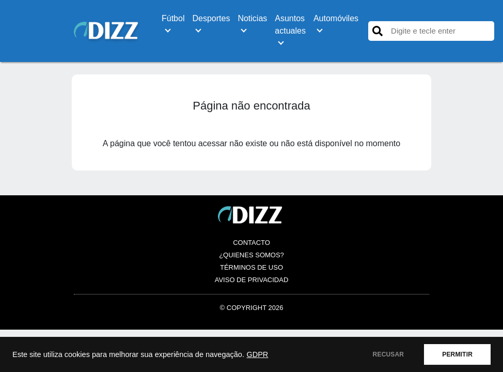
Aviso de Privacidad (252, 280)
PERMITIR (457, 354)
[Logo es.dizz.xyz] (107, 30)
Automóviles (335, 18)
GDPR (257, 354)
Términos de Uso (251, 267)
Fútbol (173, 18)
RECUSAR (388, 354)
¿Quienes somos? (251, 255)
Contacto (251, 242)
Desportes (211, 18)
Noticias (252, 18)
